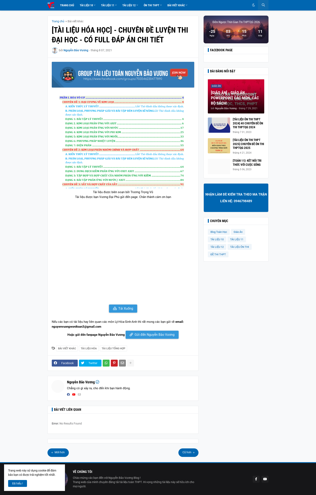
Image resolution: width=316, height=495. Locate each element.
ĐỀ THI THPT (218, 254)
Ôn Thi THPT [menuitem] (151, 5)
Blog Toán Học (218, 231)
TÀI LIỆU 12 (217, 246)
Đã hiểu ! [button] (17, 483)
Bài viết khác (75, 21)
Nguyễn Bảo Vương (81, 382)
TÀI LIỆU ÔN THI (239, 246)
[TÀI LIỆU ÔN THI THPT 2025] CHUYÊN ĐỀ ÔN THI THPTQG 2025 (248, 144)
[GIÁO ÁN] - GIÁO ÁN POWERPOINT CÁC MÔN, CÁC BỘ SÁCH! (235, 98)
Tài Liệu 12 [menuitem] (129, 5)
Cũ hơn (187, 452)
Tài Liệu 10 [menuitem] (86, 5)
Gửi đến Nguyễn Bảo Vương (155, 335)
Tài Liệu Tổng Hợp (113, 348)
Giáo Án (238, 231)
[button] (253, 5)
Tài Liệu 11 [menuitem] (107, 5)
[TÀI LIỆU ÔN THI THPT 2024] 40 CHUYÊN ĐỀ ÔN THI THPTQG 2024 (248, 123)
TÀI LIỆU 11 (236, 239)
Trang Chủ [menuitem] (67, 5)
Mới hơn (59, 452)
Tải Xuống (125, 308)
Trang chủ (58, 21)
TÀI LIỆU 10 (217, 239)
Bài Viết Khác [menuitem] (176, 5)
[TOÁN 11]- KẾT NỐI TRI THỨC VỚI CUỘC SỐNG (247, 163)
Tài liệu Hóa (89, 348)
